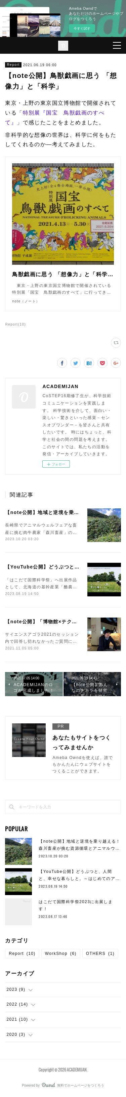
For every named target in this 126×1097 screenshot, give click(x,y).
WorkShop (61, 953)
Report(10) (15, 324)
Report (13, 65)
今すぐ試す (82, 28)
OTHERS (100, 953)
